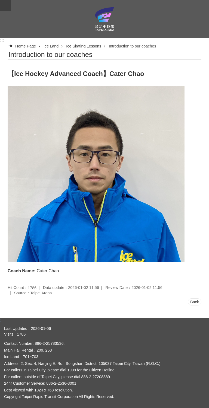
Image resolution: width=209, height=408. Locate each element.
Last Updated (15, 328)
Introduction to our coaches (132, 46)
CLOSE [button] (5, 5)
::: (2, 40)
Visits (8, 334)
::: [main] (9, 44)
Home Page (25, 46)
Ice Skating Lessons (83, 46)
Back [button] (194, 302)
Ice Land (51, 46)
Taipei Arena (104, 19)
